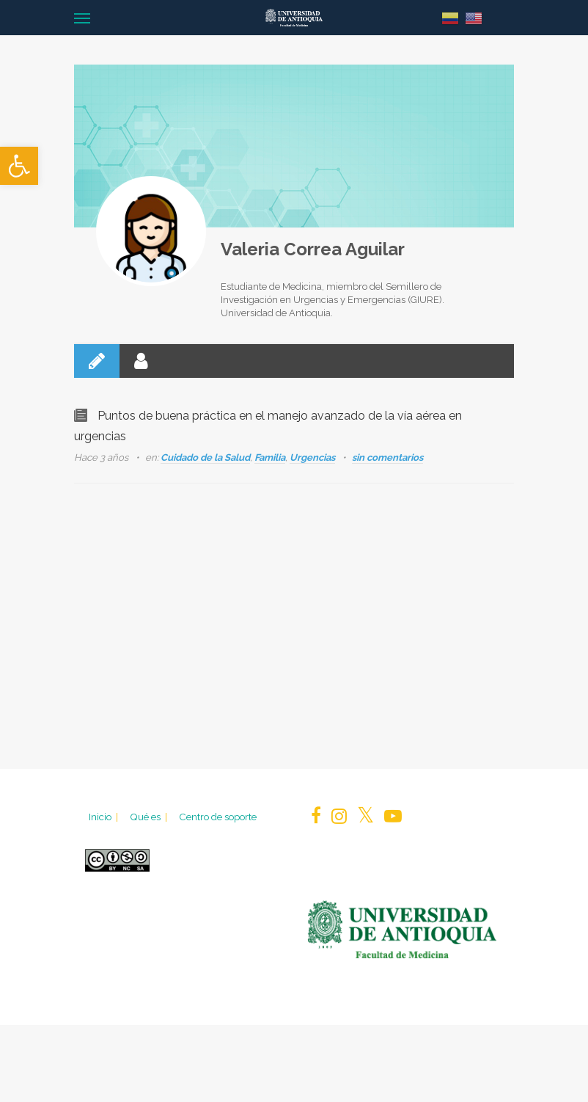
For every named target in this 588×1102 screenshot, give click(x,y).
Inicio (104, 817)
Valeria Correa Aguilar (313, 249)
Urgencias (312, 457)
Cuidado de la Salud (205, 457)
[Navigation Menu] (82, 17)
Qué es (149, 817)
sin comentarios (387, 457)
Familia (269, 457)
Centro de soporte (218, 816)
